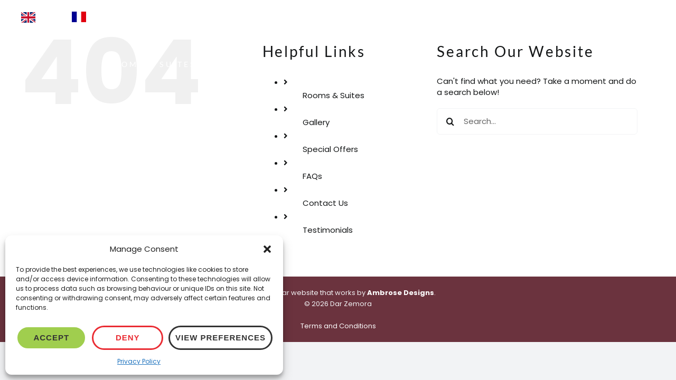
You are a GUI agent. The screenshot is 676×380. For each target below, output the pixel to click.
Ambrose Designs (400, 293)
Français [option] (107, 16)
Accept (51, 337)
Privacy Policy (139, 361)
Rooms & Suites (333, 95)
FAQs (312, 176)
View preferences (220, 337)
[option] (98, 17)
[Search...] (537, 121)
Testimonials (328, 229)
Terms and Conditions (338, 326)
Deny (128, 337)
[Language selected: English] (118, 17)
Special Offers (330, 149)
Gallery (316, 122)
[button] (267, 249)
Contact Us (325, 202)
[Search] (450, 121)
